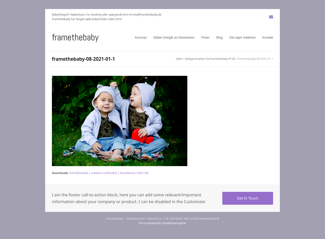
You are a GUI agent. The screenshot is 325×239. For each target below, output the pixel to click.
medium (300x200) (104, 173)
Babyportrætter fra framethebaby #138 (210, 59)
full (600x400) (79, 173)
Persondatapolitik (150, 223)
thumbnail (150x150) (134, 173)
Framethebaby (75, 37)
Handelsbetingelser (174, 223)
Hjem (179, 59)
